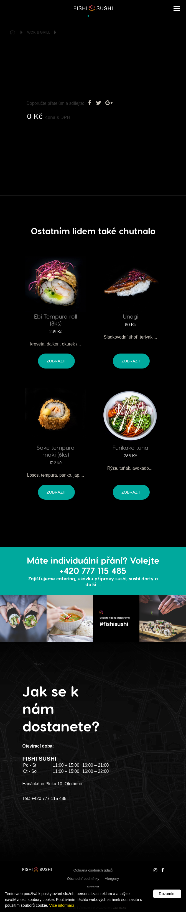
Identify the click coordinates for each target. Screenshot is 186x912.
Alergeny (112, 879)
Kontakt (93, 887)
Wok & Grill (38, 32)
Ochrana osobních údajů (93, 870)
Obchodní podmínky (83, 879)
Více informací (61, 905)
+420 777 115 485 (48, 798)
